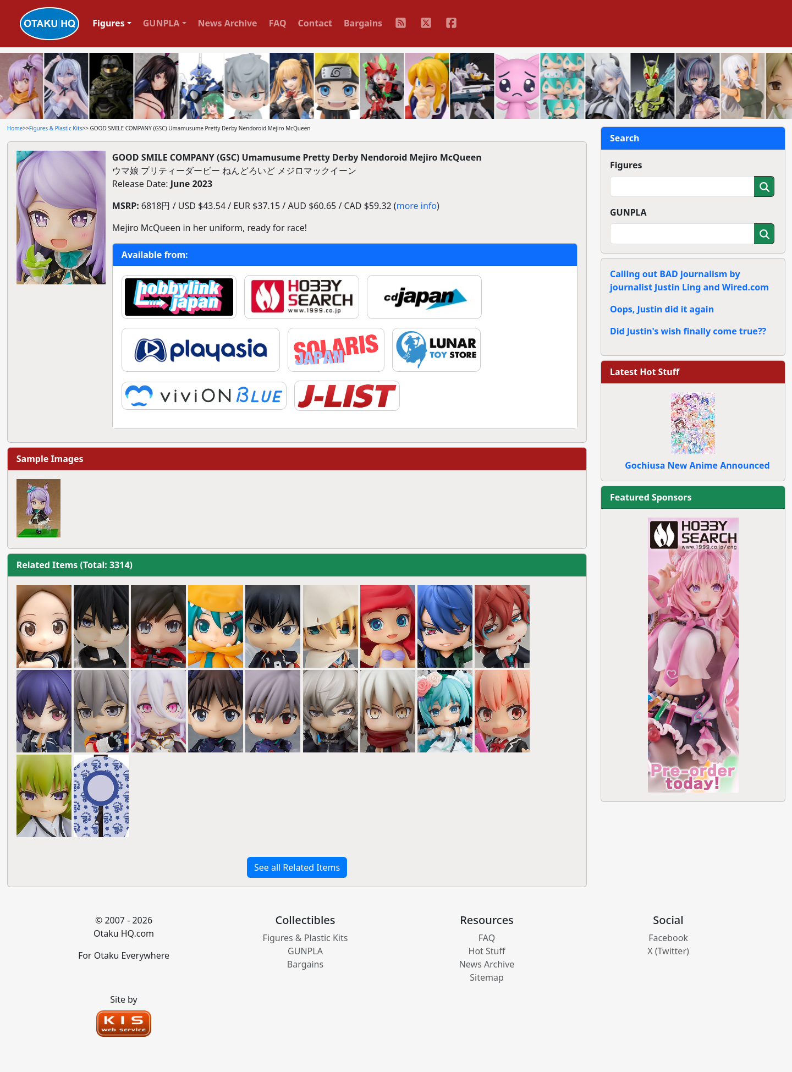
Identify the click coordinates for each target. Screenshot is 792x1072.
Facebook (668, 938)
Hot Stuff (487, 951)
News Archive (227, 23)
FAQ (278, 23)
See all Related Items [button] (297, 867)
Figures (626, 165)
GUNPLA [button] (161, 23)
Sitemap (487, 977)
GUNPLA (628, 212)
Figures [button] (108, 23)
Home (15, 128)
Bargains (363, 23)
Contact (315, 23)
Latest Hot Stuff (644, 372)
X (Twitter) (668, 951)
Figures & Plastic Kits (55, 128)
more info (417, 206)
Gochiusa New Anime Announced (697, 465)
